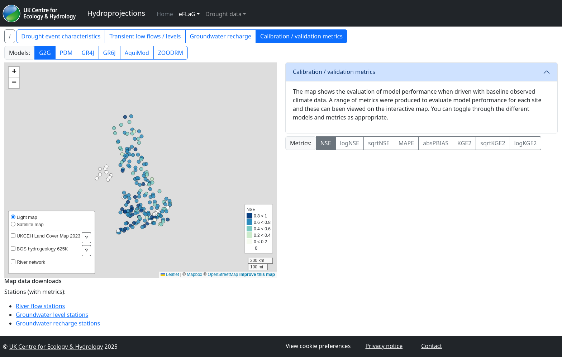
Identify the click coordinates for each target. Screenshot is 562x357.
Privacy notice (384, 346)
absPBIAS (435, 143)
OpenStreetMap (223, 274)
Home (165, 14)
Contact (431, 346)
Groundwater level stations (52, 315)
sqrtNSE (379, 143)
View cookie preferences (318, 346)
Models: (19, 53)
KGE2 (464, 143)
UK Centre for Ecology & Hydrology (56, 347)
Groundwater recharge (221, 36)
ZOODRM (170, 53)
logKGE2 (525, 143)
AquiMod (137, 53)
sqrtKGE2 (492, 143)
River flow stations (40, 306)
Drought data (223, 14)
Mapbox (194, 274)
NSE (325, 143)
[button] (14, 72)
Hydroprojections (116, 13)
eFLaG (187, 14)
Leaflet (170, 274)
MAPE (406, 143)
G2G (45, 53)
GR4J (87, 53)
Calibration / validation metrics (301, 36)
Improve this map (257, 274)
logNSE (349, 143)
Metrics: (300, 143)
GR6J (109, 53)
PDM (66, 53)
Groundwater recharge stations (58, 323)
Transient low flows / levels (145, 36)
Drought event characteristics (60, 36)
